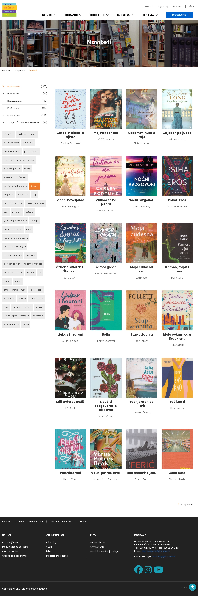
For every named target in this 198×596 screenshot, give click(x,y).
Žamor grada (106, 267)
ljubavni (34, 186)
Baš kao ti (177, 402)
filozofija (31, 272)
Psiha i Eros (177, 200)
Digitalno (97, 15)
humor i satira (37, 298)
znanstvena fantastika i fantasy (19, 160)
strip (34, 194)
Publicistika (27, 115)
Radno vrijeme (97, 542)
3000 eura (177, 473)
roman (17, 281)
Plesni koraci (70, 473)
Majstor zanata (106, 133)
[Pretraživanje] (179, 15)
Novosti (149, 6)
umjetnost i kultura (13, 255)
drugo (33, 134)
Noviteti (177, 6)
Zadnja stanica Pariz (141, 404)
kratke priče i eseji (36, 203)
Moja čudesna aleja (141, 269)
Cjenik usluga (97, 546)
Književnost (27, 108)
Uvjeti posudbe (10, 551)
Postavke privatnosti (61, 521)
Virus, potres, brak (106, 473)
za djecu (21, 134)
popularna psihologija (15, 246)
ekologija (30, 255)
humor (7, 281)
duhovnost (28, 142)
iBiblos (49, 551)
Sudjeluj (123, 15)
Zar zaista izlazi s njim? (70, 135)
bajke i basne (36, 289)
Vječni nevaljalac (70, 200)
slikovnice (8, 134)
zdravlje (39, 307)
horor (29, 229)
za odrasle (9, 298)
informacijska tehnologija (16, 315)
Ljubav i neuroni (70, 334)
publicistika (22, 194)
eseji (6, 307)
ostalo (28, 307)
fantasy (22, 298)
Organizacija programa (14, 555)
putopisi (30, 212)
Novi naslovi (27, 86)
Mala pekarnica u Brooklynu (177, 336)
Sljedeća (189, 504)
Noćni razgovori (141, 200)
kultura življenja (11, 142)
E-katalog (51, 542)
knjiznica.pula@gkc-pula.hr (156, 551)
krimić (27, 168)
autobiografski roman (14, 289)
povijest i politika (12, 168)
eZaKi (49, 546)
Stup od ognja (141, 334)
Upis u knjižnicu (10, 542)
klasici (26, 324)
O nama (148, 15)
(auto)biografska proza (15, 220)
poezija (34, 220)
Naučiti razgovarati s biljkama (106, 406)
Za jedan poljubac (177, 133)
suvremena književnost (15, 177)
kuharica (17, 307)
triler (6, 212)
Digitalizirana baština (57, 555)
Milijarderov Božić (70, 402)
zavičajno (17, 212)
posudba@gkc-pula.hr (163, 556)
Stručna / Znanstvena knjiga (27, 122)
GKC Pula (20, 588)
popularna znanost (13, 203)
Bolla (106, 334)
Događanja (163, 6)
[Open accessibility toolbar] (192, 587)
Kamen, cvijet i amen (177, 269)
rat (40, 272)
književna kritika (11, 324)
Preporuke (20, 70)
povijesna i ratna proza (15, 186)
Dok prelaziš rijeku (141, 473)
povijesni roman (12, 263)
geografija (38, 315)
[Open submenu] (56, 15)
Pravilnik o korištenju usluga (104, 551)
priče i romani (31, 151)
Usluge (47, 15)
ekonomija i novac (13, 229)
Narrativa (8, 272)
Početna (6, 70)
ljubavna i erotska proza (16, 238)
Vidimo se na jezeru (106, 202)
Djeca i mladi (27, 101)
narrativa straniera (33, 263)
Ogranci (71, 15)
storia (20, 272)
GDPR (83, 521)
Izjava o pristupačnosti (31, 521)
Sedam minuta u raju (141, 135)
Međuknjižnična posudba (15, 546)
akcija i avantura (12, 151)
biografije (8, 194)
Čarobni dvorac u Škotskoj (70, 269)
